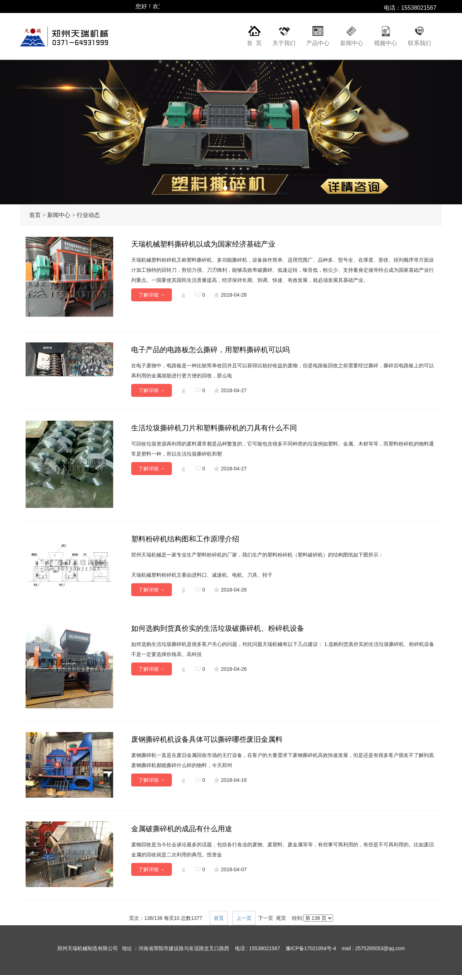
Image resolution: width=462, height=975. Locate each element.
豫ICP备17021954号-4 (311, 948)
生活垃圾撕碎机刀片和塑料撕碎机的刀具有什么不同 (214, 428)
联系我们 (419, 43)
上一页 (244, 918)
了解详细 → (151, 295)
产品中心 (317, 43)
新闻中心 (351, 43)
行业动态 (88, 215)
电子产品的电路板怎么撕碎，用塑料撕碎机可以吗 (210, 350)
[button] (34, 132)
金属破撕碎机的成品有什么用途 (181, 829)
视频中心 (385, 43)
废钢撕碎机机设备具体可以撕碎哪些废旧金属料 (207, 739)
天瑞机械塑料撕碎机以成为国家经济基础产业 (203, 244)
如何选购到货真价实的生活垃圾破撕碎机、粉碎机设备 (217, 628)
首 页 (254, 43)
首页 (35, 215)
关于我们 (284, 43)
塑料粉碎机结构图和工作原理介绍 (185, 539)
